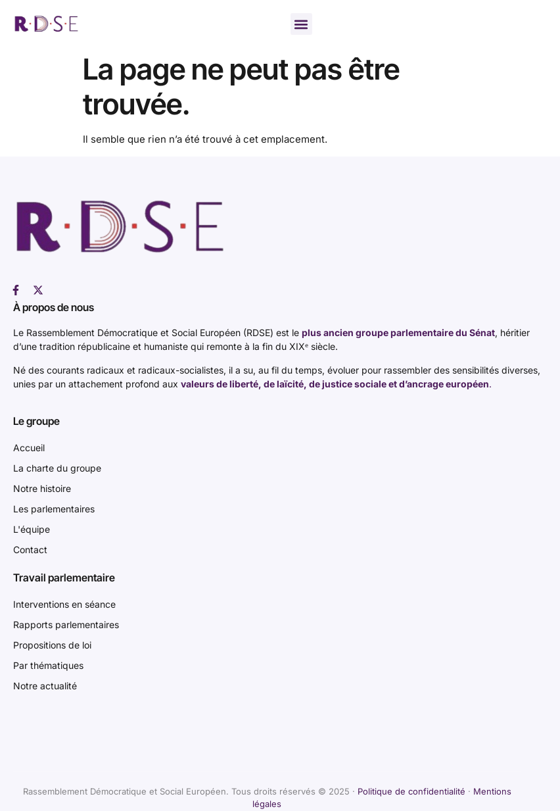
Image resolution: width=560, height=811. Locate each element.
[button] (301, 24)
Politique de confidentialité (411, 791)
